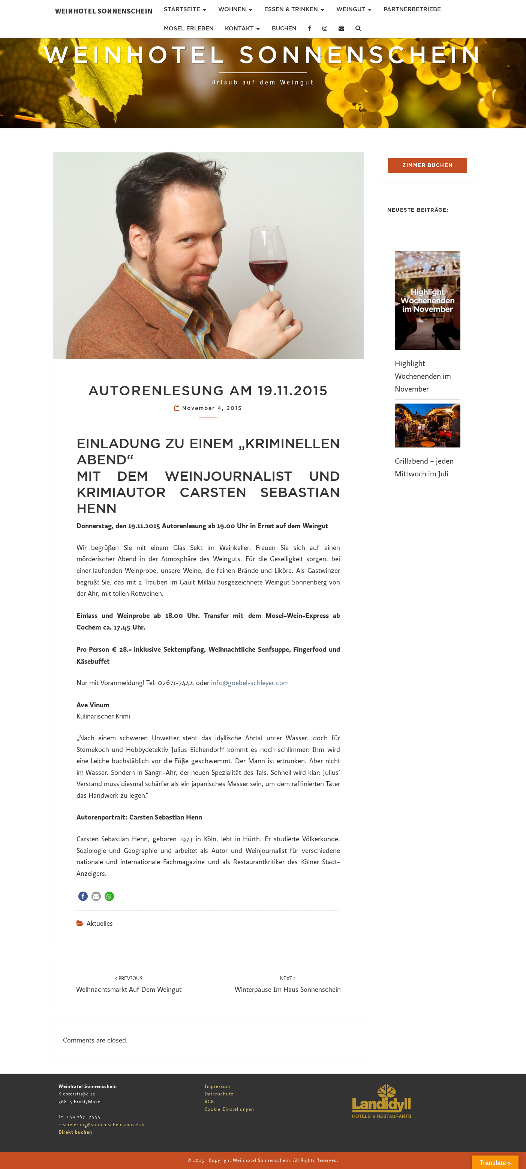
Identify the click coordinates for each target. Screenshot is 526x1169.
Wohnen (232, 9)
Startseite (182, 9)
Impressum (217, 1086)
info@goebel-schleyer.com (250, 683)
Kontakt (239, 28)
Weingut (350, 9)
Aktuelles (100, 924)
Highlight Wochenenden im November (423, 376)
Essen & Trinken (291, 9)
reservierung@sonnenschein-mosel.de (102, 1124)
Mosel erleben (189, 28)
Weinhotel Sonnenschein (104, 10)
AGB (209, 1101)
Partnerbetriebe (412, 9)
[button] (83, 896)
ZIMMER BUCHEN (427, 165)
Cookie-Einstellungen (229, 1109)
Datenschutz (219, 1094)
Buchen (284, 28)
